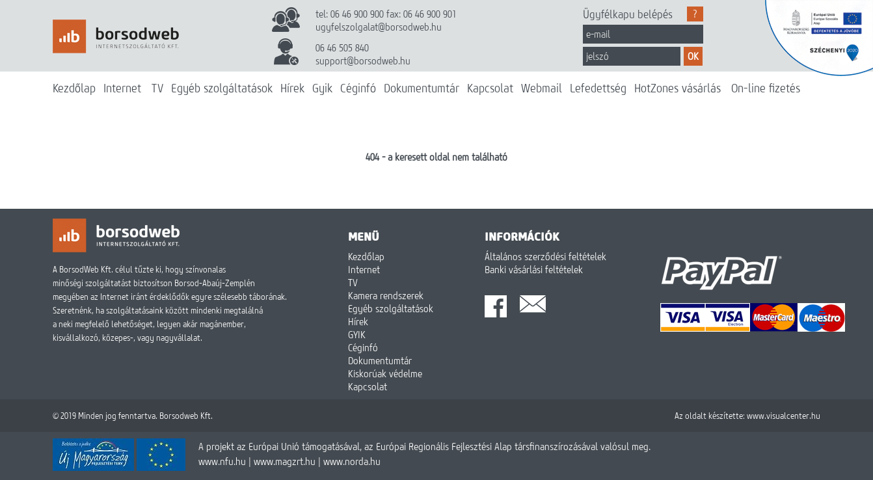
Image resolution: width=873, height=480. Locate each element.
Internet (122, 88)
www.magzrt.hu (285, 461)
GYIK (357, 334)
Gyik (322, 88)
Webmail (541, 88)
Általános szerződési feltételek (545, 256)
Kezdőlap (74, 88)
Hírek (292, 88)
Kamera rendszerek (385, 295)
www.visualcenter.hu (783, 415)
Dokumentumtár (421, 88)
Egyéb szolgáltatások (222, 88)
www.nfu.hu (222, 461)
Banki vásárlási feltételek (534, 269)
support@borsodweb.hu (363, 60)
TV (157, 88)
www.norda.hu (352, 461)
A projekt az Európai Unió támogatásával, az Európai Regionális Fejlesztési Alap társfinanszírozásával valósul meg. (424, 446)
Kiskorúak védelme (385, 373)
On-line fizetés (765, 88)
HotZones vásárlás (677, 88)
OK (693, 55)
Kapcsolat (490, 88)
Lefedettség (598, 88)
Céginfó (358, 88)
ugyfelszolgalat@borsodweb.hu (379, 26)
